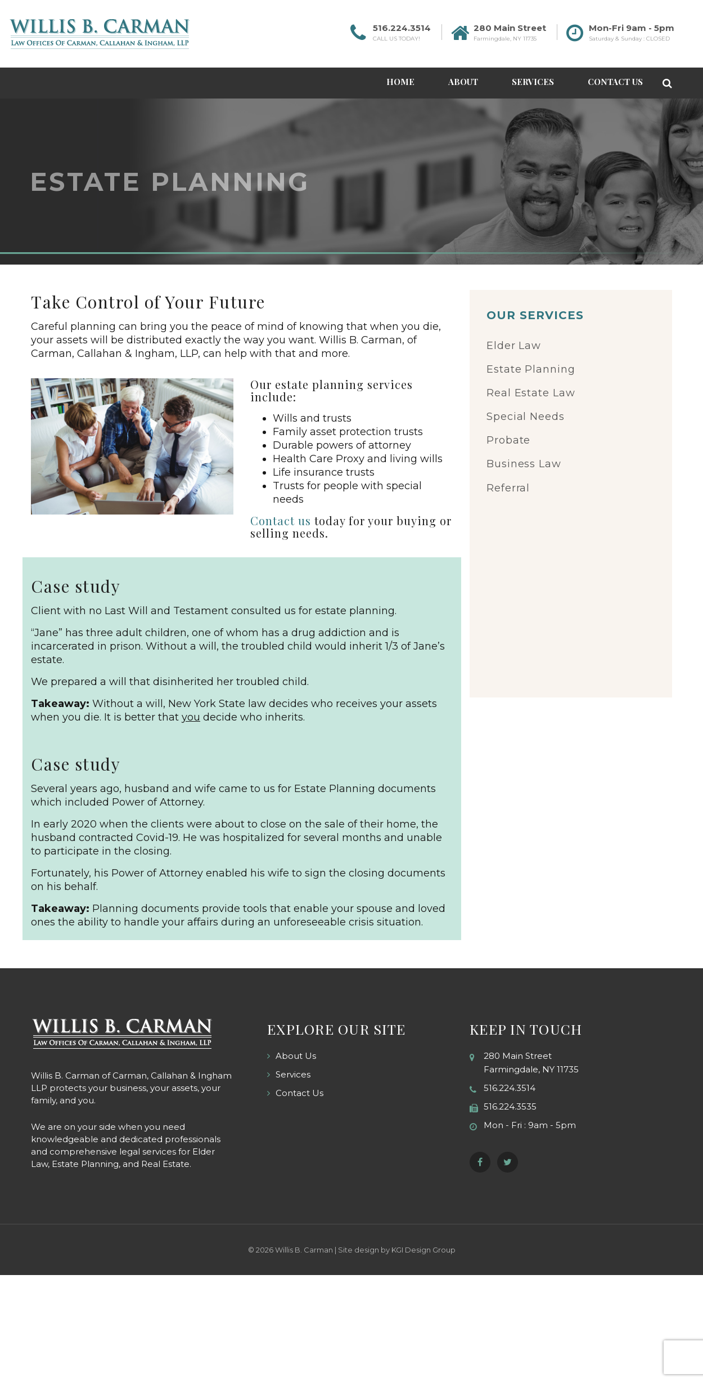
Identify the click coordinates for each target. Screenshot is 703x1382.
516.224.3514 (402, 28)
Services (533, 81)
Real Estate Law (530, 393)
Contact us (280, 520)
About (463, 81)
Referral (508, 488)
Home (400, 81)
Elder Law (513, 345)
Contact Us (615, 81)
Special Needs (525, 416)
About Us (296, 1055)
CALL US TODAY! (396, 38)
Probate (508, 440)
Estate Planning (530, 369)
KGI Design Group (423, 1249)
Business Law (523, 464)
